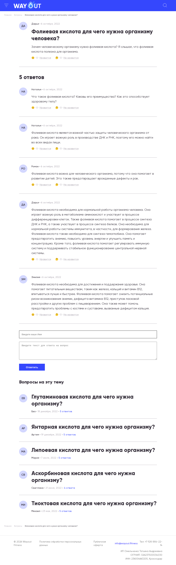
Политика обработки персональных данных (60, 543)
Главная (8, 15)
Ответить (32, 369)
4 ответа (69, 490)
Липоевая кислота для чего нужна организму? (93, 452)
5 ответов (66, 414)
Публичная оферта (100, 543)
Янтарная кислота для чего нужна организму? (93, 429)
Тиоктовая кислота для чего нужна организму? (94, 505)
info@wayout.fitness (126, 543)
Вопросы (18, 15)
